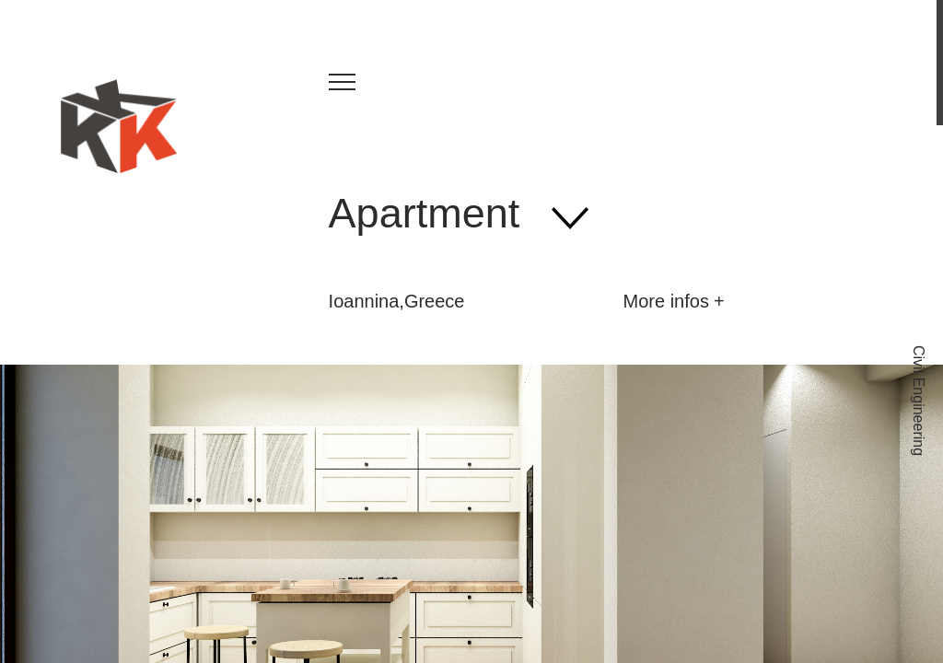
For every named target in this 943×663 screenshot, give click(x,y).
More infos (666, 301)
